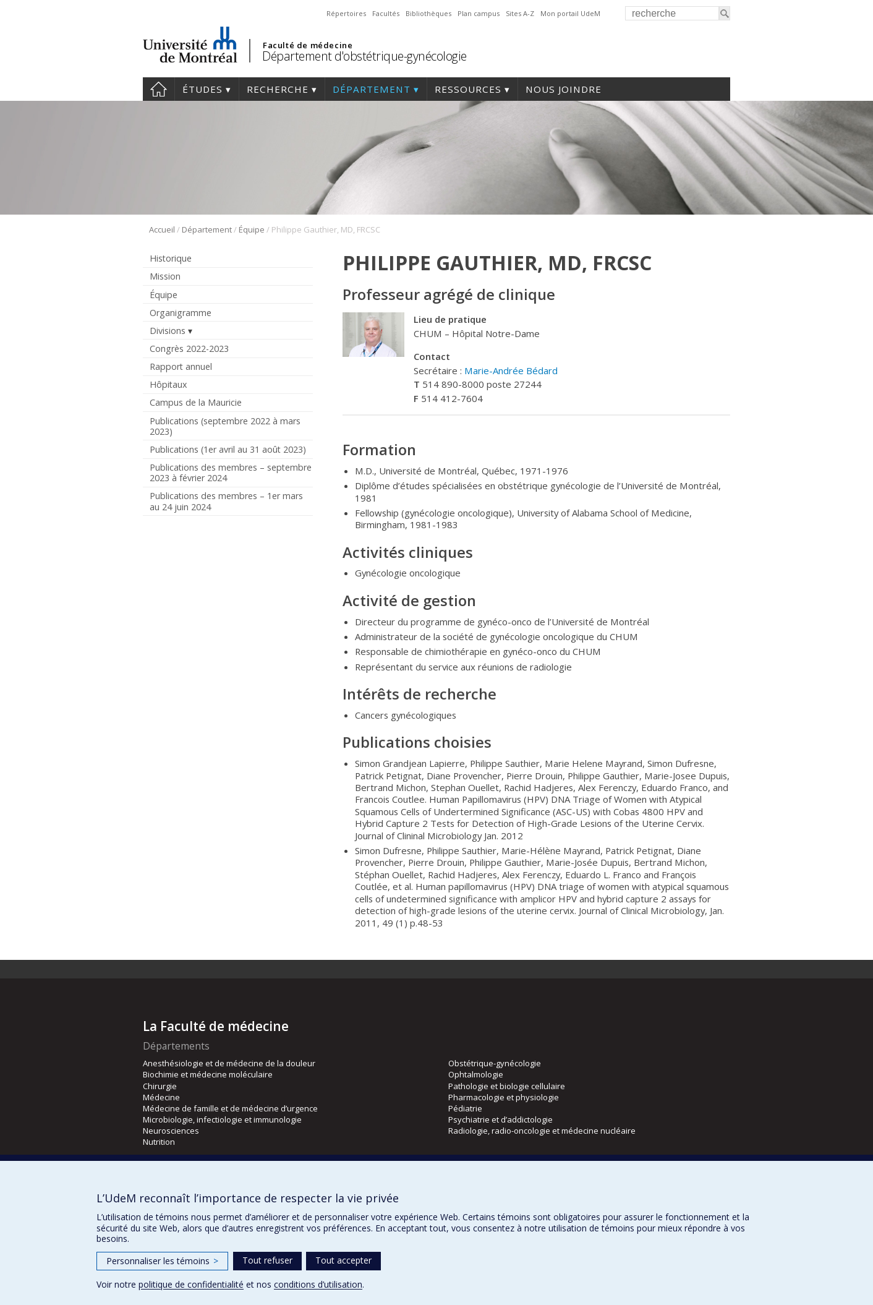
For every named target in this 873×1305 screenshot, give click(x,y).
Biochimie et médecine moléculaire (208, 1074)
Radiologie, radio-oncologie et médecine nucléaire (542, 1130)
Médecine (161, 1097)
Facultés (385, 13)
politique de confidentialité (191, 1284)
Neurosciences (171, 1130)
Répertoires (346, 13)
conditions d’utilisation (318, 1284)
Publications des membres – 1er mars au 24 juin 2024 (226, 501)
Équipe (252, 229)
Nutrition (159, 1141)
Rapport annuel (181, 366)
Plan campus (479, 13)
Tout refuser (267, 1260)
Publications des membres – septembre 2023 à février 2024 (231, 472)
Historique (171, 258)
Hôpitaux (168, 384)
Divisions (167, 330)
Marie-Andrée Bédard (511, 370)
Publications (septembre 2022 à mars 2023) (225, 426)
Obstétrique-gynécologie (494, 1063)
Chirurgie (160, 1086)
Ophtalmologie (475, 1074)
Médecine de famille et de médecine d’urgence (230, 1108)
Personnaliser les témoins (162, 1261)
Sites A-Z (520, 13)
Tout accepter (343, 1260)
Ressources (468, 89)
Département (372, 89)
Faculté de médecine (307, 45)
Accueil (158, 89)
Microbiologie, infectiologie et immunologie (222, 1119)
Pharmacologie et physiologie (503, 1097)
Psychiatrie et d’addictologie (500, 1119)
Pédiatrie (465, 1108)
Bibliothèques (428, 13)
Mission (165, 276)
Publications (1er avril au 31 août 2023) (228, 449)
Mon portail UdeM (570, 13)
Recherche (278, 89)
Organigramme (180, 313)
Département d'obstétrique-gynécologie (364, 56)
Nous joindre (564, 89)
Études (202, 89)
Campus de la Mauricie (196, 402)
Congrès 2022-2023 (189, 348)
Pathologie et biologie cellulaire (506, 1086)
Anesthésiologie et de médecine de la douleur (229, 1063)
